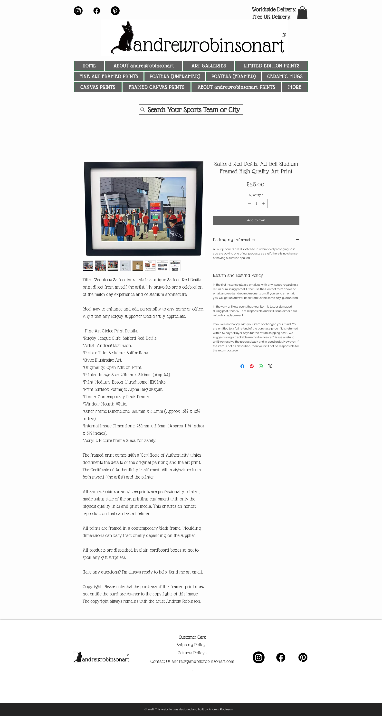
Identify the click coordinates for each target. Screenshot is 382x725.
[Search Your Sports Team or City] (191, 109)
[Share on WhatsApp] (261, 366)
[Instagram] (78, 10)
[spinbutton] (256, 203)
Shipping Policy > (192, 644)
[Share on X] (270, 366)
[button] (302, 12)
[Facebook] (96, 10)
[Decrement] (249, 203)
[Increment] (264, 203)
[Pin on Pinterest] (252, 366)
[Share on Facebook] (242, 366)
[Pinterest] (115, 10)
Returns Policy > (192, 652)
